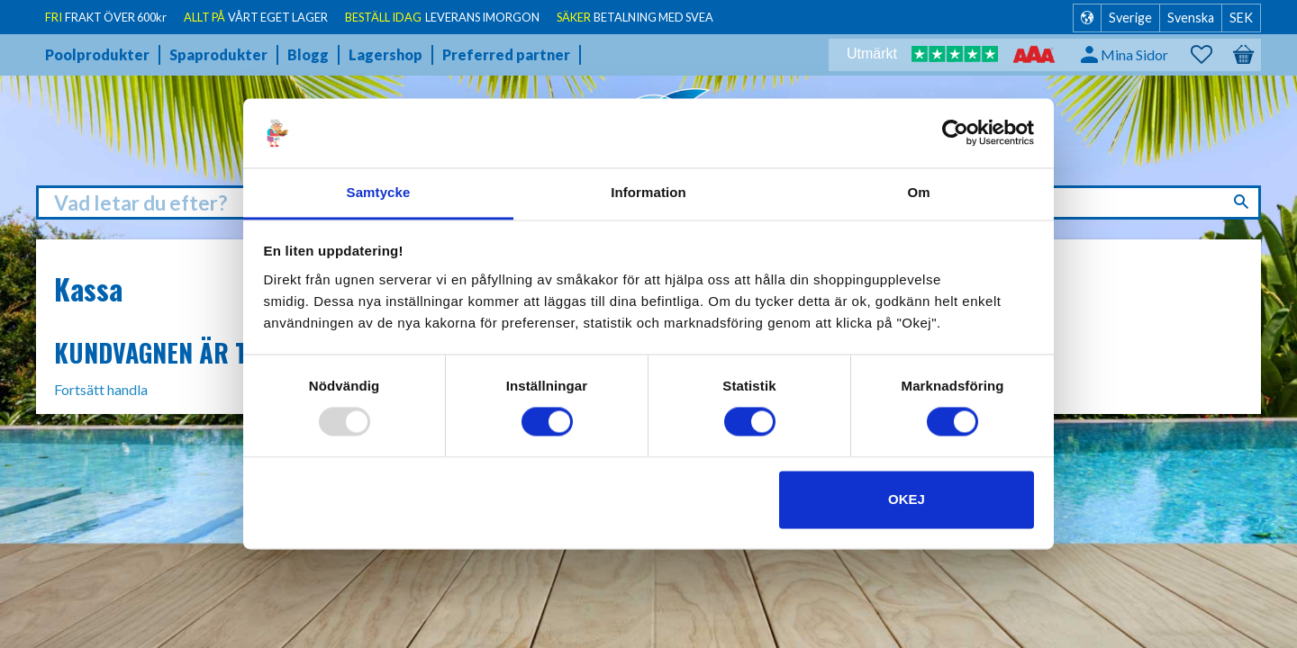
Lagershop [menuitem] (385, 54)
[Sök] (1243, 201)
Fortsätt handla (101, 389)
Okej (906, 499)
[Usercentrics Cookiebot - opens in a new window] (955, 133)
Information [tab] (648, 192)
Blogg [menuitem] (308, 54)
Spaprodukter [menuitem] (218, 54)
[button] (1210, 55)
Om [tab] (918, 192)
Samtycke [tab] (379, 192)
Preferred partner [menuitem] (506, 54)
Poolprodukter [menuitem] (97, 54)
